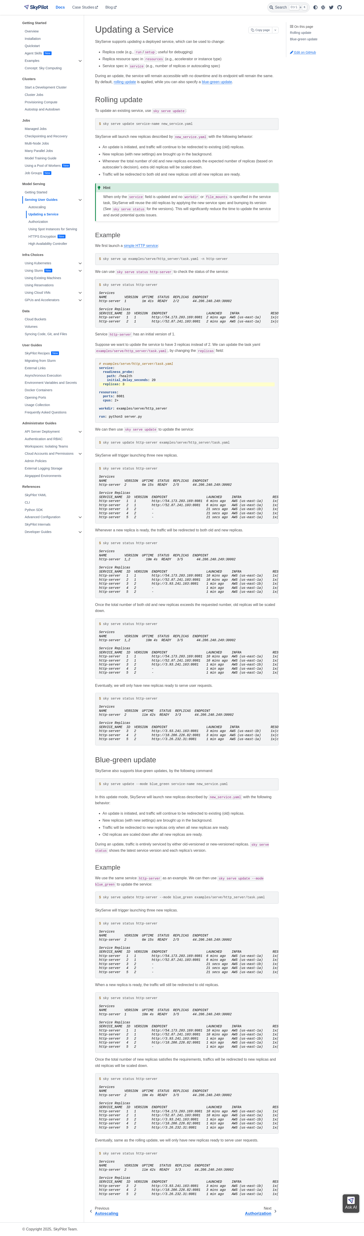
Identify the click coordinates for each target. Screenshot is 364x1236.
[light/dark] (315, 7)
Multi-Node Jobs (37, 143)
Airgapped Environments (43, 476)
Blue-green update (303, 39)
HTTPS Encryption (42, 236)
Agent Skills (33, 53)
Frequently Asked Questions (45, 412)
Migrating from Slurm (40, 361)
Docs (60, 7)
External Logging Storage (43, 468)
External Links (35, 368)
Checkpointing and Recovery (46, 136)
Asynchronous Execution (43, 375)
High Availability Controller (47, 244)
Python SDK (34, 510)
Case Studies (83, 7)
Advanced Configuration (42, 517)
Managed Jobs (35, 129)
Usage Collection (37, 405)
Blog (109, 7)
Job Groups (33, 173)
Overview (32, 31)
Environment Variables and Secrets (51, 383)
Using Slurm (34, 270)
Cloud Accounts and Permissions (49, 453)
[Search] (288, 7)
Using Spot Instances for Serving (52, 229)
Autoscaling (37, 207)
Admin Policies (35, 461)
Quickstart (32, 46)
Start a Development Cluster (46, 87)
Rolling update (300, 33)
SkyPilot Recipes (37, 353)
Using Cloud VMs (37, 292)
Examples (32, 61)
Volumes (31, 326)
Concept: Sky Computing (43, 68)
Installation (33, 39)
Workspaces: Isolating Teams (46, 446)
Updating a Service (43, 214)
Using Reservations (39, 285)
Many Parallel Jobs (39, 151)
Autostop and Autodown (42, 109)
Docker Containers (38, 390)
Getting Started (36, 192)
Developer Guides (38, 532)
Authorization (38, 222)
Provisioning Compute (41, 102)
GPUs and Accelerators (42, 300)
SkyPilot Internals (37, 524)
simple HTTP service (141, 246)
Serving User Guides (41, 200)
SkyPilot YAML (35, 495)
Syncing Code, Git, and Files (46, 334)
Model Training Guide (40, 158)
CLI (27, 502)
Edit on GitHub (303, 52)
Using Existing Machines (43, 278)
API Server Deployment (42, 431)
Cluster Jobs (34, 95)
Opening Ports (35, 397)
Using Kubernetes (38, 263)
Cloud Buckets (35, 319)
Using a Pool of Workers (43, 165)
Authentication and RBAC (43, 439)
